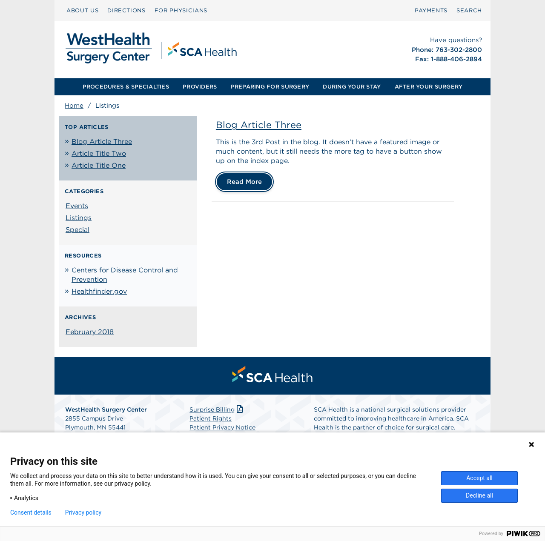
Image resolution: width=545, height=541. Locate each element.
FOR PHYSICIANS (181, 10)
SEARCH (469, 10)
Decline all (479, 495)
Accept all (479, 478)
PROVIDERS (200, 86)
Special (77, 230)
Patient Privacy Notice (222, 427)
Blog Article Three (102, 141)
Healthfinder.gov (99, 291)
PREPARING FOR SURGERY (270, 86)
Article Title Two (99, 153)
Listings (79, 218)
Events (77, 206)
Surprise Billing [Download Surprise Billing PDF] (216, 409)
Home (74, 105)
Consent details (31, 512)
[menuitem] (82, 10)
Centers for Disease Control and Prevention (125, 274)
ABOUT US (82, 10)
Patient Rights (210, 418)
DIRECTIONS (126, 10)
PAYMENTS (431, 10)
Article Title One (99, 165)
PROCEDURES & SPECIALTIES (126, 86)
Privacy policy (83, 512)
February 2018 (90, 332)
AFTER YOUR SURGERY (429, 86)
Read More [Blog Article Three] (244, 182)
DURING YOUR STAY (352, 86)
